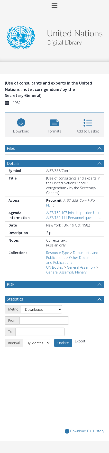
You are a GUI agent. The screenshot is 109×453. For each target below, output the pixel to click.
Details (13, 163)
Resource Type (57, 252)
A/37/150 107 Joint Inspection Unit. (73, 212)
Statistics (15, 299)
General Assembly (81, 267)
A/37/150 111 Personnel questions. (73, 217)
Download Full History (84, 431)
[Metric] (41, 309)
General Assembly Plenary (66, 272)
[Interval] (36, 343)
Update (63, 342)
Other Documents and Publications (71, 260)
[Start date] (44, 320)
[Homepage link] (54, 36)
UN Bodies (54, 267)
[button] (54, 124)
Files (11, 148)
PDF (49, 205)
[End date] (40, 332)
